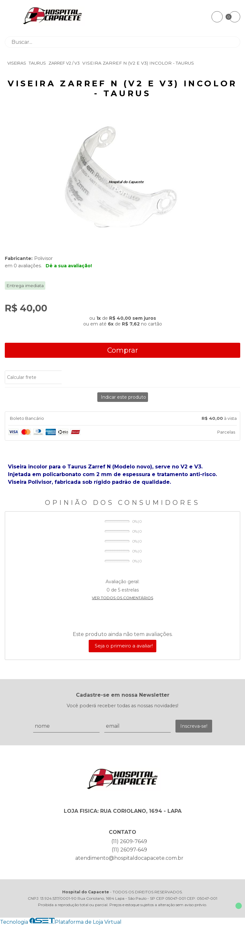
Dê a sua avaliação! (69, 266)
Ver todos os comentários (122, 597)
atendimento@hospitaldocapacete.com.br (129, 858)
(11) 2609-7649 (129, 841)
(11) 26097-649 (129, 850)
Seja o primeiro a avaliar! (124, 646)
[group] (122, 181)
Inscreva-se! (193, 726)
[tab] (122, 418)
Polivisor (43, 258)
